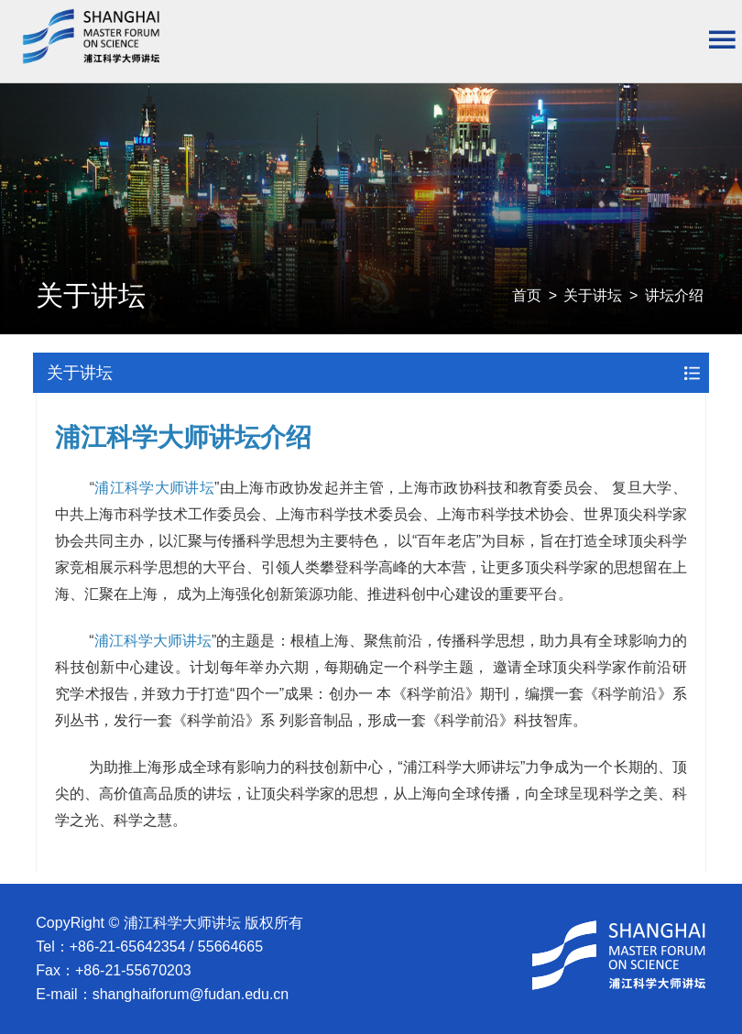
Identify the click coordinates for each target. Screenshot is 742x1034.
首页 (526, 295)
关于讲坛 (592, 295)
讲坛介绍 (674, 295)
